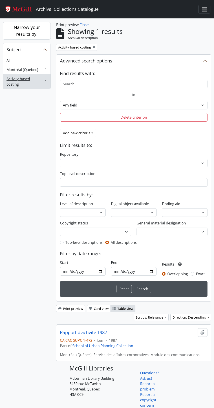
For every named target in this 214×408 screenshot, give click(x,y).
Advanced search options (86, 61)
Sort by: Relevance (150, 317)
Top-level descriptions (84, 242)
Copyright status (74, 223)
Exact (200, 273)
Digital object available (130, 203)
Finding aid (171, 203)
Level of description (76, 203)
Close (84, 24)
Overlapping (177, 273)
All (9, 60)
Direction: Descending (189, 317)
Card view (99, 308)
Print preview (70, 308)
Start (64, 262)
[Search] (133, 84)
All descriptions (124, 242)
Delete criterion (134, 117)
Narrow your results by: (27, 30)
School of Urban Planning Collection (102, 345)
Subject (14, 50)
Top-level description (77, 173)
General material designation (161, 223)
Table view (123, 308)
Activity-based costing (26, 81)
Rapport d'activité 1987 (83, 332)
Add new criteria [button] (76, 133)
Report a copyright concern (148, 400)
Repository (69, 154)
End (114, 262)
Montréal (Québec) (26, 70)
